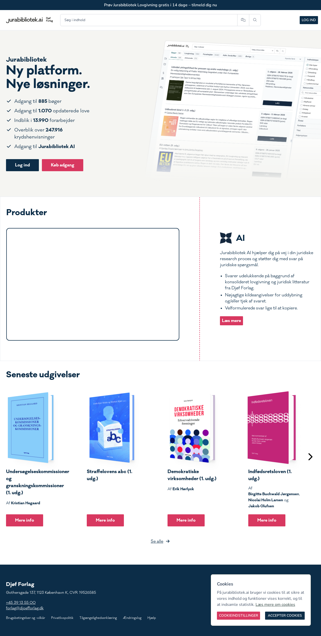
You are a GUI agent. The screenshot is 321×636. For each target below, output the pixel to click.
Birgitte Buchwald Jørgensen (273, 493)
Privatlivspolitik (62, 618)
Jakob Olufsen (261, 506)
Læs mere (231, 321)
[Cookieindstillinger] (238, 616)
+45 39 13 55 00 (21, 602)
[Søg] (255, 20)
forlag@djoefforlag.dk (25, 608)
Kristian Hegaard (25, 503)
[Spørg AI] (243, 20)
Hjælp (151, 618)
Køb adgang (62, 165)
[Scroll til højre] (310, 457)
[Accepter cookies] (285, 616)
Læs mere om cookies (275, 604)
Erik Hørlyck (183, 488)
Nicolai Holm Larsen (265, 500)
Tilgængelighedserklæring (98, 618)
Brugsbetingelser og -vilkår (25, 618)
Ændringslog (132, 618)
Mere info (24, 520)
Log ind (309, 20)
